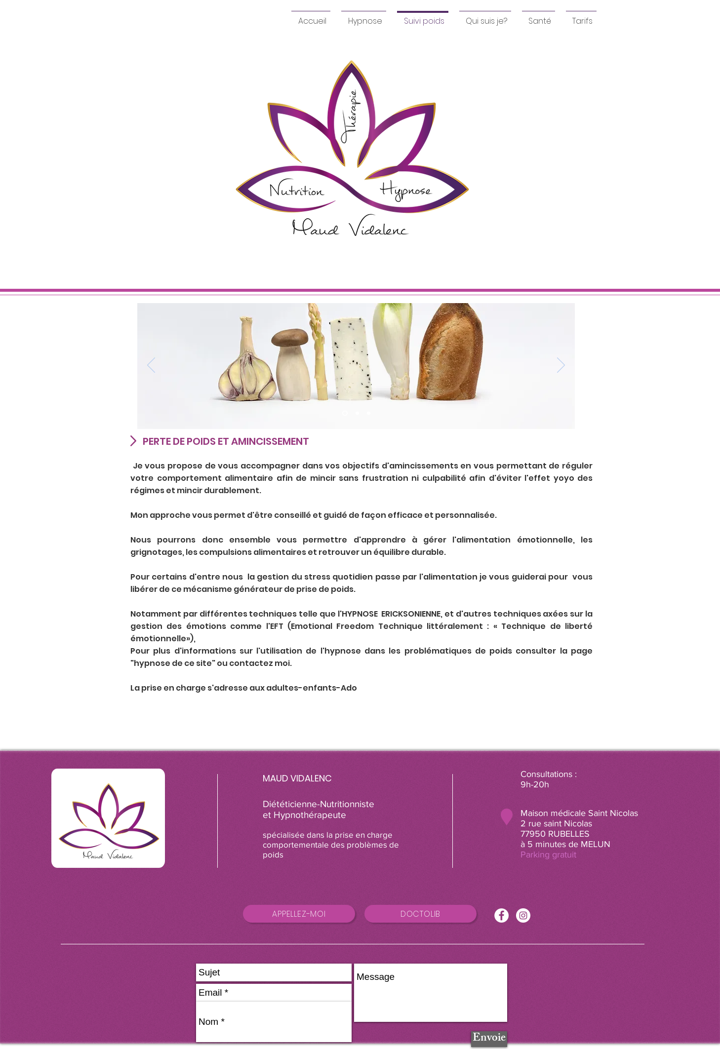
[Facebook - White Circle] (501, 915)
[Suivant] (561, 365)
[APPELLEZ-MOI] (299, 914)
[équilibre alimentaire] (345, 413)
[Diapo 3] (368, 413)
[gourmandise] (357, 413)
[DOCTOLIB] (420, 914)
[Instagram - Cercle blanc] (523, 915)
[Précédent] (151, 365)
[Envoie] (489, 1039)
